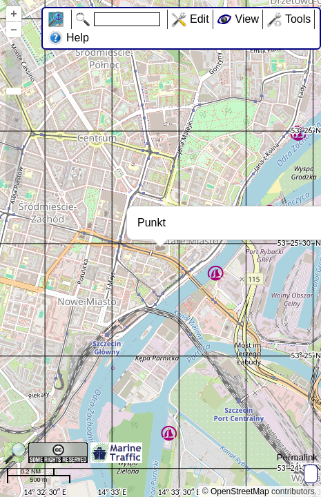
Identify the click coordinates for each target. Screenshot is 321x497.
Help (77, 37)
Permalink (297, 457)
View (247, 19)
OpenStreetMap (240, 491)
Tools (298, 19)
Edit (199, 19)
